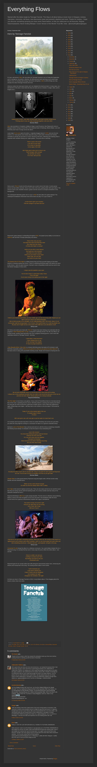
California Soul (72, 75)
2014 (69, 107)
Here (23, 644)
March (71, 98)
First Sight (14, 644)
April (70, 95)
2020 (69, 46)
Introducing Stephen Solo (75, 67)
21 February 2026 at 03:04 (18, 700)
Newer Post (11, 746)
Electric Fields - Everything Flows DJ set (79, 84)
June (70, 91)
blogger (14, 705)
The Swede (15, 654)
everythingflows (72, 135)
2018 (69, 50)
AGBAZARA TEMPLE (17, 665)
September (72, 63)
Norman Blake (48, 644)
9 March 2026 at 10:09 (17, 717)
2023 (69, 39)
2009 (69, 118)
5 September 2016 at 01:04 (18, 660)
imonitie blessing (16, 685)
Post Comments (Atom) (20, 748)
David (13, 722)
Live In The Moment (35, 644)
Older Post (57, 746)
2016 (69, 55)
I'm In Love (27, 644)
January (71, 102)
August (71, 87)
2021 (69, 44)
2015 (69, 105)
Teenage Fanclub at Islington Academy (78, 77)
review (14, 646)
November (72, 59)
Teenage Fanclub (20, 646)
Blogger (55, 758)
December (72, 57)
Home (34, 746)
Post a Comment (14, 742)
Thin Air (26, 646)
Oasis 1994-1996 (73, 65)
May (70, 93)
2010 (69, 116)
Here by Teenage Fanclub (75, 79)
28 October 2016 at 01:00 (18, 680)
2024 (69, 37)
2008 (69, 120)
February (71, 100)
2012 (69, 111)
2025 (69, 35)
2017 (69, 52)
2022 (69, 42)
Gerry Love (19, 644)
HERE (47, 133)
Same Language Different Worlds (77, 82)
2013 (69, 109)
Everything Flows (28, 9)
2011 (69, 113)
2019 (69, 48)
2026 (69, 33)
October (71, 61)
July (70, 89)
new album (42, 644)
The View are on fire (74, 69)
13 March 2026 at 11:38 (18, 739)
